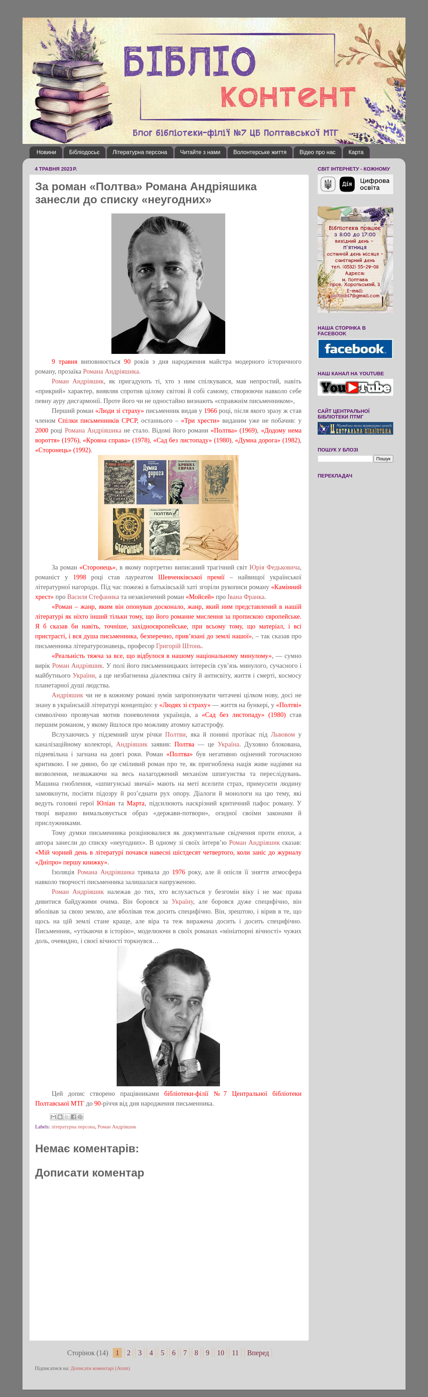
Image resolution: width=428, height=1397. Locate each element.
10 (220, 1353)
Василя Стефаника (93, 596)
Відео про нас (317, 152)
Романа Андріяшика (93, 430)
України (84, 675)
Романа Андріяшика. (111, 371)
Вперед (258, 1353)
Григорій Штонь (178, 646)
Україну (182, 901)
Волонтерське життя (259, 152)
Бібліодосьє (84, 152)
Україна (228, 744)
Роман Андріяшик (78, 381)
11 (235, 1353)
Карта (356, 152)
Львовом (283, 734)
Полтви (175, 734)
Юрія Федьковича (274, 567)
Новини (46, 152)
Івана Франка (245, 596)
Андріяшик (67, 695)
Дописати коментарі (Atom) (100, 1368)
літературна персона (73, 1126)
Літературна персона (139, 152)
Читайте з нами (200, 152)
